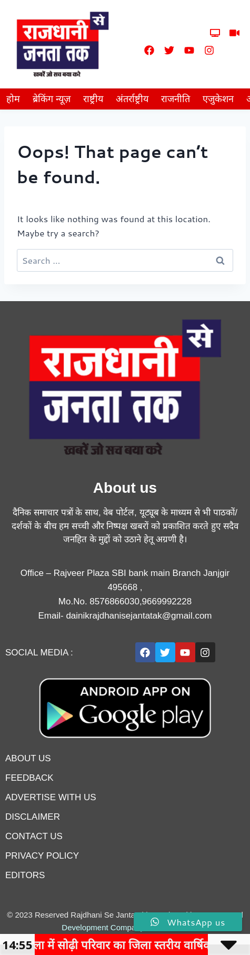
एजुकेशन (218, 99)
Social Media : (39, 653)
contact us (34, 836)
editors (25, 875)
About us (28, 758)
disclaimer (32, 817)
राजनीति (175, 99)
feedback (29, 778)
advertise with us (50, 797)
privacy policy (42, 856)
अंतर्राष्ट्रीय (132, 99)
